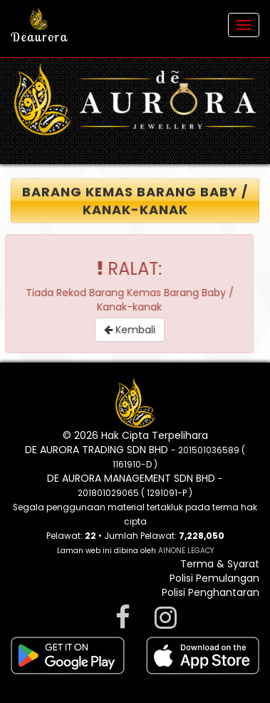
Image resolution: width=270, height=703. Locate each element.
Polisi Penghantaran (210, 592)
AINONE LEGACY (186, 550)
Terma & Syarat (219, 564)
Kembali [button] (134, 330)
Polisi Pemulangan (214, 578)
